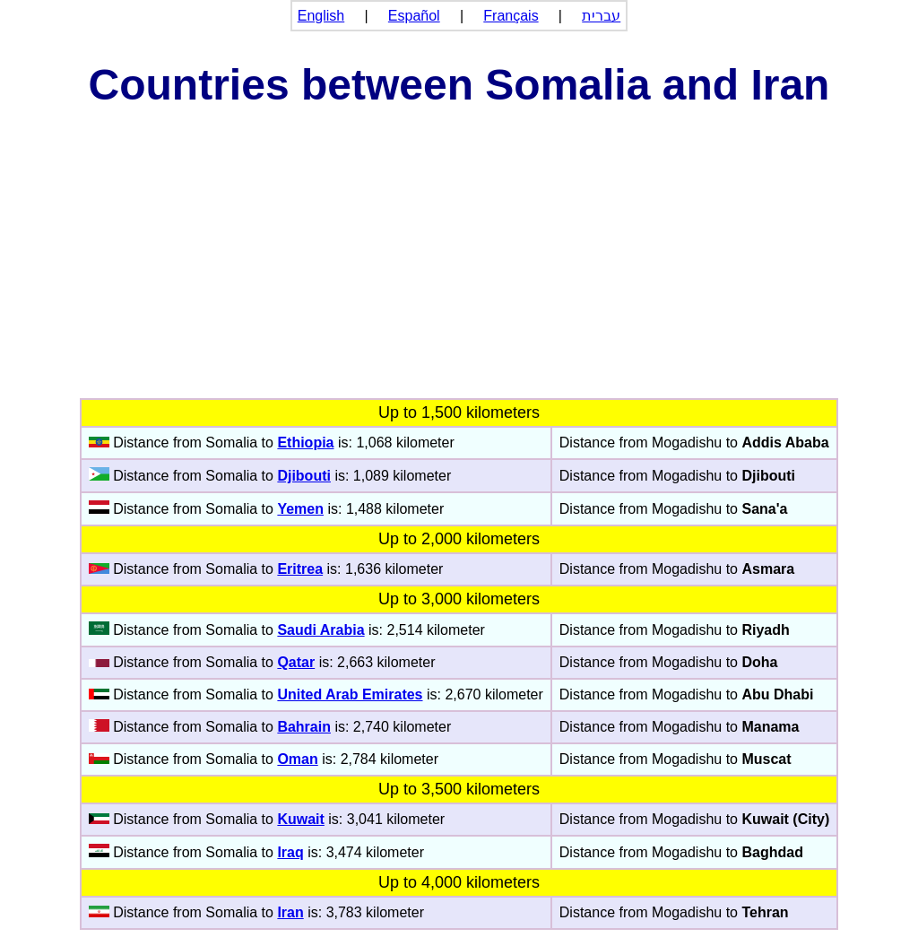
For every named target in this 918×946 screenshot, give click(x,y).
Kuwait (300, 819)
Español (414, 15)
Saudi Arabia (320, 630)
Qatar (296, 662)
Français (510, 15)
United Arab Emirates (349, 694)
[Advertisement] (459, 263)
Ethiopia (305, 442)
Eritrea (300, 569)
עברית (601, 15)
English (321, 15)
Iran (290, 912)
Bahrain (304, 726)
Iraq (290, 852)
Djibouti (304, 475)
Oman (297, 759)
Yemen (300, 508)
